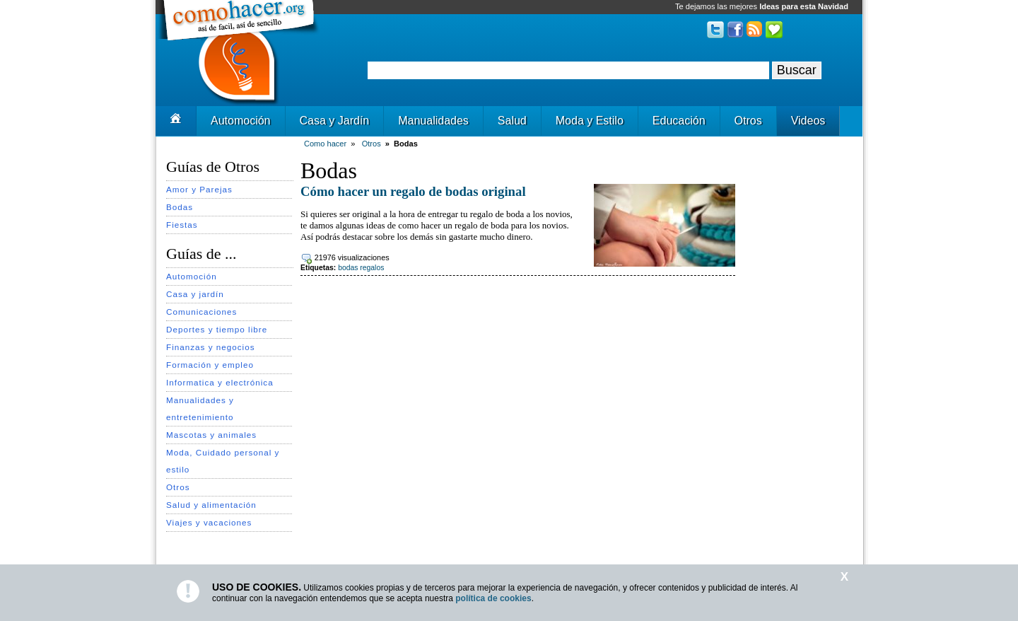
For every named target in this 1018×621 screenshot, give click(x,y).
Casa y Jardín (335, 121)
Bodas (179, 206)
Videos (808, 121)
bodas (348, 268)
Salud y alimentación (211, 504)
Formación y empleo (210, 364)
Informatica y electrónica (220, 382)
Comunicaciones (201, 311)
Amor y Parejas (199, 189)
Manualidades (433, 121)
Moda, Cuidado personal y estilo (222, 461)
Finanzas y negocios (210, 347)
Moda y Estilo (590, 121)
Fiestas (182, 224)
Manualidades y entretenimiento (200, 408)
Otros (748, 121)
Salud (512, 121)
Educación (679, 121)
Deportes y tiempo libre (216, 329)
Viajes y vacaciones (209, 522)
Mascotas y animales (211, 434)
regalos (372, 268)
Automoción (241, 121)
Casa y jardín (195, 293)
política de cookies (493, 598)
